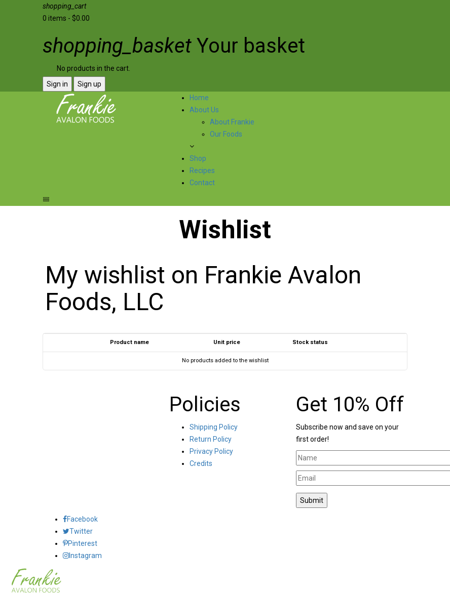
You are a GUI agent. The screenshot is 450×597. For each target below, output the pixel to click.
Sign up (89, 84)
